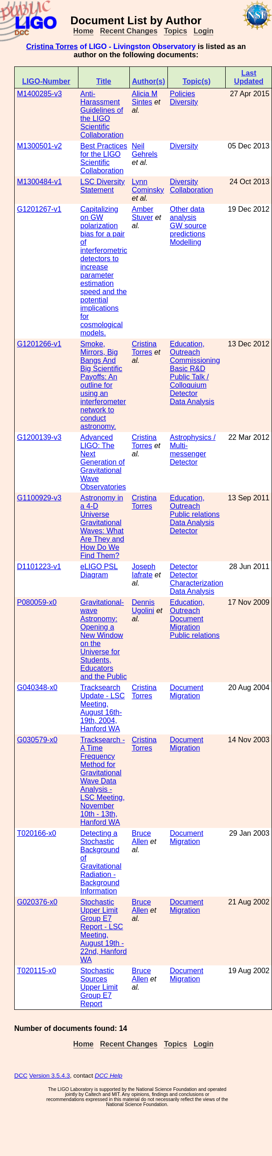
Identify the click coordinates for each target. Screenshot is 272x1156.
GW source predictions (188, 230)
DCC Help (108, 1075)
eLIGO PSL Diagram (99, 571)
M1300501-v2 (39, 146)
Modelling (185, 242)
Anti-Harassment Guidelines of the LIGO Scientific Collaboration (101, 114)
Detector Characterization (196, 579)
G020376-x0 (37, 902)
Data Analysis (192, 401)
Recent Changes (128, 31)
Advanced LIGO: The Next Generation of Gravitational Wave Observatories (103, 462)
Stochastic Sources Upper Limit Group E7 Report (99, 987)
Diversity (184, 102)
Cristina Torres (52, 46)
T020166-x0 (36, 833)
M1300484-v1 (39, 182)
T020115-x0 (36, 971)
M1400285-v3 (39, 94)
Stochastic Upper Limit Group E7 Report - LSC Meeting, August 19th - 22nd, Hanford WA (103, 931)
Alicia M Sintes (144, 98)
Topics (175, 31)
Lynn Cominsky (148, 186)
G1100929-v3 (39, 498)
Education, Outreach (187, 348)
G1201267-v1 (39, 209)
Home (83, 31)
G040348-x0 (37, 687)
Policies (182, 94)
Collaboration (191, 190)
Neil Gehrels (144, 150)
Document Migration (186, 623)
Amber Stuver (142, 213)
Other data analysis (187, 213)
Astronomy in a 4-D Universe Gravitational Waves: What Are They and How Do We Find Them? (102, 526)
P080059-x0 (36, 602)
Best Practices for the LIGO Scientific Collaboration (103, 158)
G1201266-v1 (39, 344)
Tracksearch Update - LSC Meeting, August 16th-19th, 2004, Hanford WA (102, 708)
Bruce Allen (141, 837)
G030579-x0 (37, 740)
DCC (21, 1075)
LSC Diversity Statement (102, 186)
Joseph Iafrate (143, 571)
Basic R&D (187, 369)
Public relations (195, 514)
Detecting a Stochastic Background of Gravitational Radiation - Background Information (101, 862)
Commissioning (195, 360)
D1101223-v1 (39, 566)
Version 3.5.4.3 (49, 1075)
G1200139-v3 (39, 437)
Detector (183, 393)
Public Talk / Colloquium (189, 381)
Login (204, 31)
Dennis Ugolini (143, 606)
